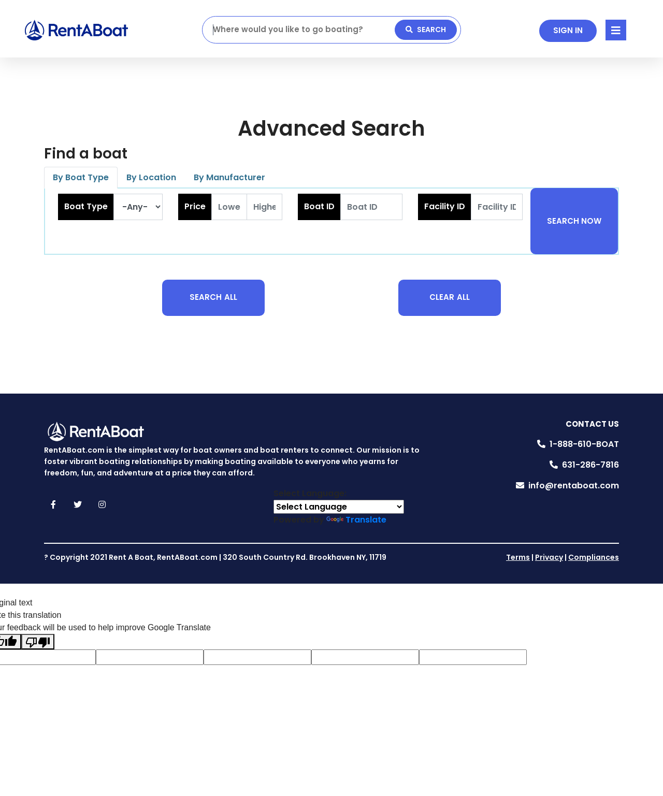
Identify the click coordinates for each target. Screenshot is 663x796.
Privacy (549, 557)
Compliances (593, 557)
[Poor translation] (37, 642)
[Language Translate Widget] (338, 507)
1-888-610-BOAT (584, 444)
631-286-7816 (590, 465)
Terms (518, 557)
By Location (151, 177)
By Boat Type (81, 177)
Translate (356, 520)
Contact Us (592, 423)
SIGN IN (568, 30)
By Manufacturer (229, 177)
